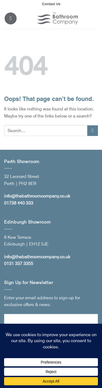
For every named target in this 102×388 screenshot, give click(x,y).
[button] (11, 18)
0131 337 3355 (18, 263)
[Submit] (92, 130)
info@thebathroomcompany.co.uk (37, 196)
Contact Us (51, 4)
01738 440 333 (18, 203)
